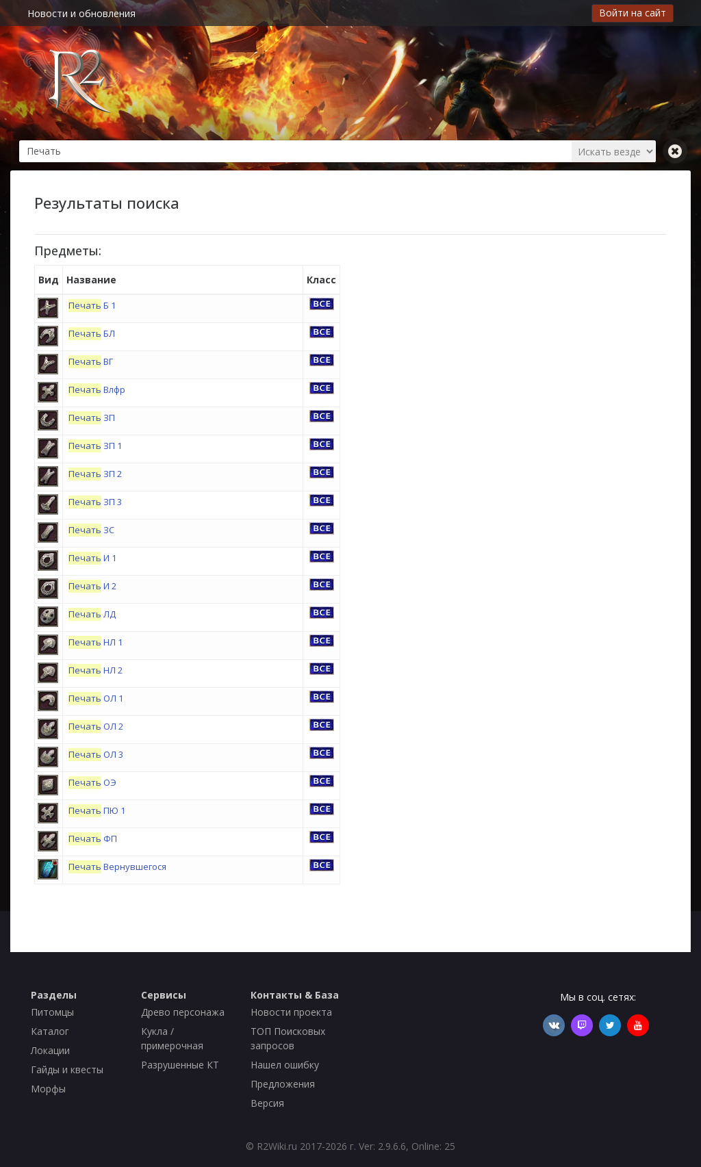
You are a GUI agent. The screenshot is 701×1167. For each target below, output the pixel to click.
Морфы (48, 1088)
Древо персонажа (183, 1011)
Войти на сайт (632, 12)
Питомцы (52, 1011)
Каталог (50, 1031)
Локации (50, 1050)
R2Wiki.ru (277, 1146)
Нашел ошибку (285, 1064)
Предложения (283, 1083)
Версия (267, 1103)
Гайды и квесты (67, 1069)
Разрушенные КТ (180, 1064)
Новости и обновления (81, 13)
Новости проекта (291, 1011)
